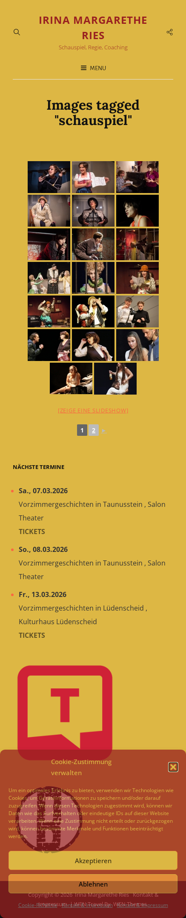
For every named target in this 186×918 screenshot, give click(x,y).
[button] (173, 767)
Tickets (32, 531)
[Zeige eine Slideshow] (93, 410)
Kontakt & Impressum (87, 905)
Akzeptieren (93, 860)
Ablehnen (93, 884)
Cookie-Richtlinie (37, 905)
